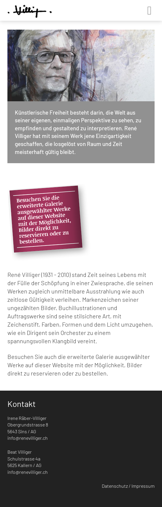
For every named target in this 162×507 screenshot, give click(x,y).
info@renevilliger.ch (27, 438)
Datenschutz (115, 486)
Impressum (143, 486)
